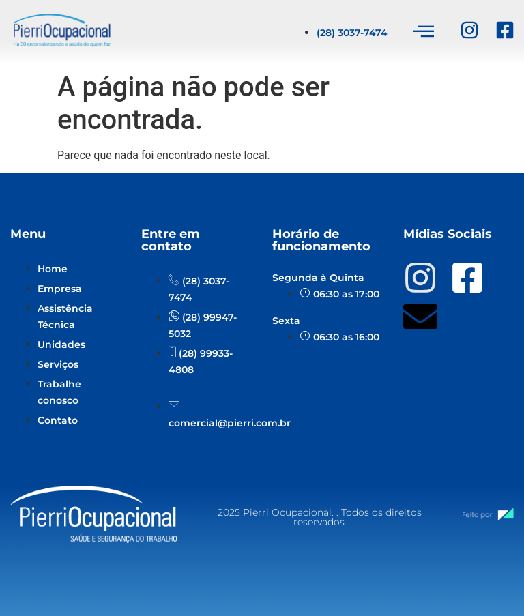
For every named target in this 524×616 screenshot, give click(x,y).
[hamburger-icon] (423, 32)
